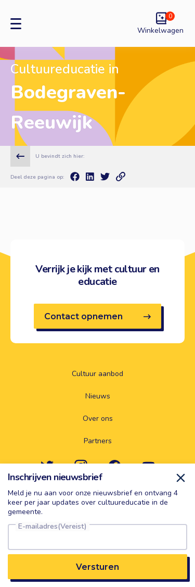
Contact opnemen (97, 316)
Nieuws (97, 396)
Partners (98, 441)
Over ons (98, 418)
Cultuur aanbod (97, 374)
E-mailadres (52, 526)
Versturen (97, 567)
